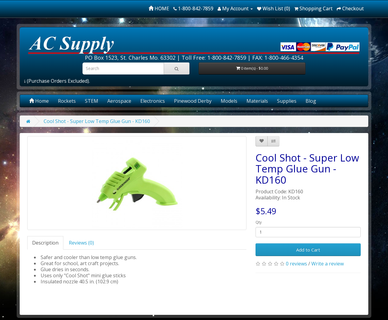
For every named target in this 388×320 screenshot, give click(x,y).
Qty (259, 222)
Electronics (152, 101)
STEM (91, 101)
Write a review (327, 263)
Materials (257, 101)
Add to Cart (308, 250)
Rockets (67, 101)
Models (229, 101)
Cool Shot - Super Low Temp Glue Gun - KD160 (97, 121)
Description (45, 242)
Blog (311, 101)
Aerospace (119, 101)
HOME (159, 8)
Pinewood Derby (193, 101)
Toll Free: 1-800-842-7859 (214, 57)
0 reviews (296, 263)
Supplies (286, 101)
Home (39, 101)
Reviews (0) (81, 242)
